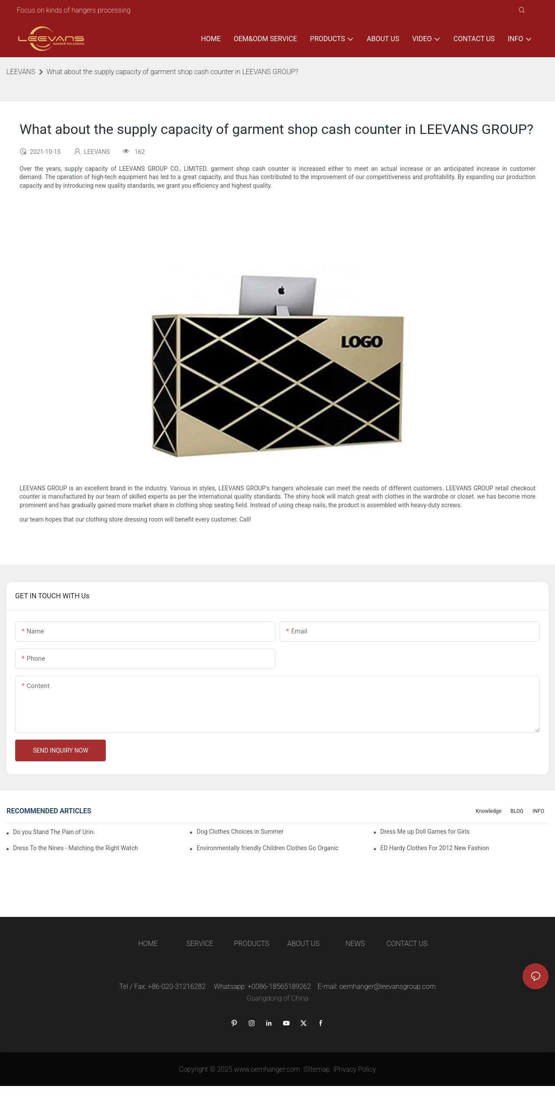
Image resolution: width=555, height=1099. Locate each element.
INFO (538, 811)
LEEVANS (21, 72)
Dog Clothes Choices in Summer (239, 831)
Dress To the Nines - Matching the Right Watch (75, 848)
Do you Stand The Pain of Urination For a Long (53, 831)
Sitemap (317, 1069)
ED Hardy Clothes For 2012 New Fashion (434, 848)
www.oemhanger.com (267, 1069)
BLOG (516, 811)
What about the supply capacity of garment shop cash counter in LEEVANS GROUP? (172, 72)
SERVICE (199, 943)
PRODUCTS (251, 943)
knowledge (488, 811)
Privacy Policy (355, 1069)
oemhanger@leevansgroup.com (388, 986)
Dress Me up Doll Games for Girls (425, 831)
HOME (148, 943)
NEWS (355, 943)
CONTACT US (407, 943)
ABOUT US (303, 943)
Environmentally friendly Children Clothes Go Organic (267, 848)
